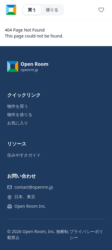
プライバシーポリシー (86, 234)
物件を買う (17, 106)
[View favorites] (101, 10)
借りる (52, 9)
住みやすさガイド (24, 155)
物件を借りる (19, 114)
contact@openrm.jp (33, 187)
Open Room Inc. (30, 206)
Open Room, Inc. (38, 231)
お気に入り (17, 123)
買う (32, 9)
